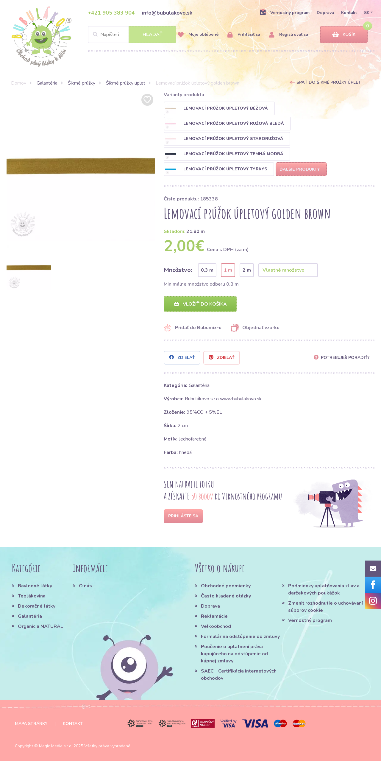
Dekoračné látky (36, 606)
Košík (343, 35)
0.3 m (207, 270)
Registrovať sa (288, 35)
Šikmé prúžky (81, 83)
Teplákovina (32, 596)
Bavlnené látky (35, 586)
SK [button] (366, 12)
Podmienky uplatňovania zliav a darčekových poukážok (324, 589)
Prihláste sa (183, 516)
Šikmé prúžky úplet (125, 83)
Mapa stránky (31, 723)
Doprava (325, 12)
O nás (85, 586)
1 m (228, 270)
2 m (247, 270)
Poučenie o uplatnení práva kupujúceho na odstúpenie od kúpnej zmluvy (234, 653)
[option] (81, 166)
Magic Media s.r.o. (55, 746)
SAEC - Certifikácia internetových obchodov (239, 674)
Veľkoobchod (216, 626)
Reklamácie (214, 616)
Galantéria (47, 83)
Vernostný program (285, 12)
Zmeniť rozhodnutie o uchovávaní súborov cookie (325, 607)
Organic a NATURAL (40, 626)
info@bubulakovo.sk (167, 12)
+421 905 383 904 (111, 12)
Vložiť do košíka (200, 304)
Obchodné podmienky (226, 586)
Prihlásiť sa (243, 35)
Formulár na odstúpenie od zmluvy (240, 636)
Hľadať (153, 34)
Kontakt (349, 12)
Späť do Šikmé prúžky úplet (328, 82)
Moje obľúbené (198, 35)
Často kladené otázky (226, 596)
